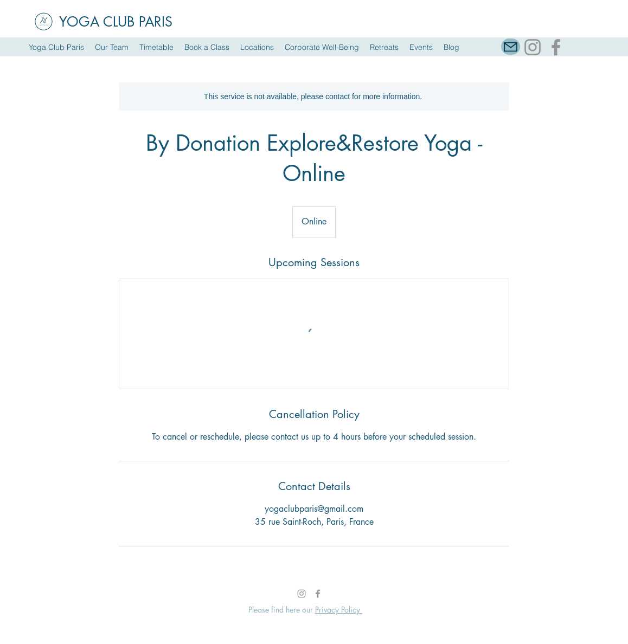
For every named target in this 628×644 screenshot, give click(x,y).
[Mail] (510, 46)
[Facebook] (556, 47)
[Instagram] (532, 47)
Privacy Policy (338, 609)
